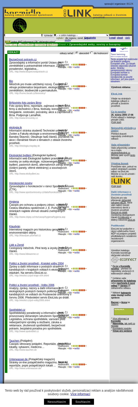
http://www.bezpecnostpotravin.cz (31, 71)
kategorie (126, 293)
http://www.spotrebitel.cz (27, 331)
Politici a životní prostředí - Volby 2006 (31, 285)
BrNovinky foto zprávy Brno (25, 102)
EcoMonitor (124, 217)
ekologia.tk (15, 127)
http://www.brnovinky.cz (26, 118)
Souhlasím (82, 401)
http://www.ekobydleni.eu (27, 174)
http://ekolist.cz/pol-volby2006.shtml (32, 300)
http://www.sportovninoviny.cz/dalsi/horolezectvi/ (38, 192)
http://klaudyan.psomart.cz (28, 235)
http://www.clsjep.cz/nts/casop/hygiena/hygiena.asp (40, 217)
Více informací (80, 394)
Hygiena (14, 201)
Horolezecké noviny (20, 183)
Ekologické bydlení (20, 155)
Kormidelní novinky (122, 328)
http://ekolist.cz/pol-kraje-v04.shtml (32, 275)
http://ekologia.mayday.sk (27, 146)
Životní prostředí (37, 44)
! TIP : (7, 42)
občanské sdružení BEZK (121, 201)
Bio (11, 81)
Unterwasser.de (18, 359)
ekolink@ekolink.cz (120, 153)
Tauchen (14, 340)
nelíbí (76, 67)
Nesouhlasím (57, 401)
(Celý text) (116, 122)
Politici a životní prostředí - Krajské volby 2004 (36, 263)
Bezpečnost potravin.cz (23, 59)
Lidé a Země (16, 245)
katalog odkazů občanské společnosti (28, 15)
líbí (69, 67)
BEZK (130, 4)
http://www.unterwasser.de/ (28, 368)
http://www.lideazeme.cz (27, 254)
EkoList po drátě (119, 212)
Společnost (59, 44)
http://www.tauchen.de (26, 350)
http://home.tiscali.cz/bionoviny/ (30, 93)
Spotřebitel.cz (17, 309)
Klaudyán (14, 226)
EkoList (131, 220)
